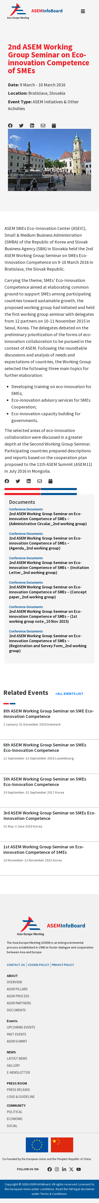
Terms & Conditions (53, 1194)
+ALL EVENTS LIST (69, 693)
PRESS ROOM (17, 1083)
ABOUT (12, 975)
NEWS (11, 1052)
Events (12, 1021)
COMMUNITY (16, 1105)
